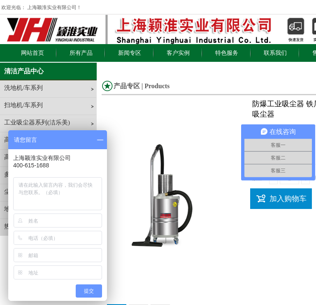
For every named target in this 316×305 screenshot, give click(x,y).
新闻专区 (129, 53)
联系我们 (275, 53)
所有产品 (81, 53)
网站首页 (32, 53)
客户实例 (178, 53)
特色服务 (226, 53)
